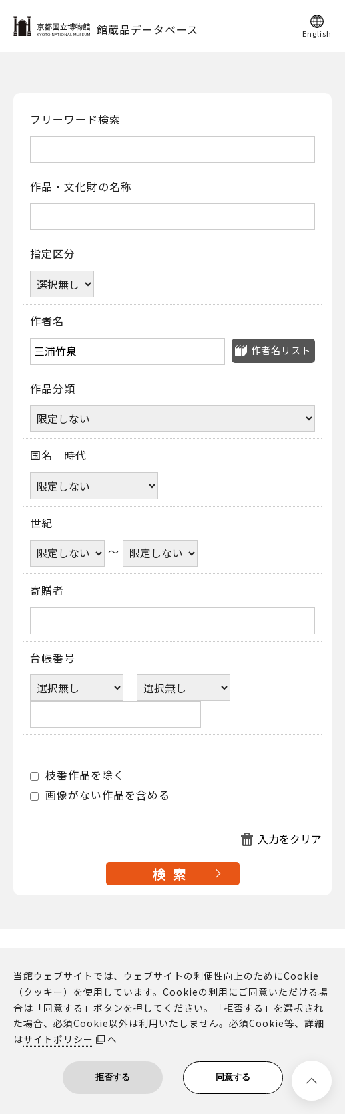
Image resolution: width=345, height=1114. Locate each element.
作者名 (47, 321)
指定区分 (52, 254)
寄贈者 (47, 590)
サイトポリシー (58, 1039)
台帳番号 (52, 658)
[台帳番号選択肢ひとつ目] (76, 687)
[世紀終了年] (160, 553)
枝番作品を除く (77, 775)
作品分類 (52, 389)
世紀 (41, 523)
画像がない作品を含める (100, 795)
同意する (233, 1077)
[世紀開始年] (67, 553)
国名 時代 (58, 455)
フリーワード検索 (75, 119)
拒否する (112, 1077)
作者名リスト (281, 350)
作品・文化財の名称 (81, 187)
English (317, 32)
